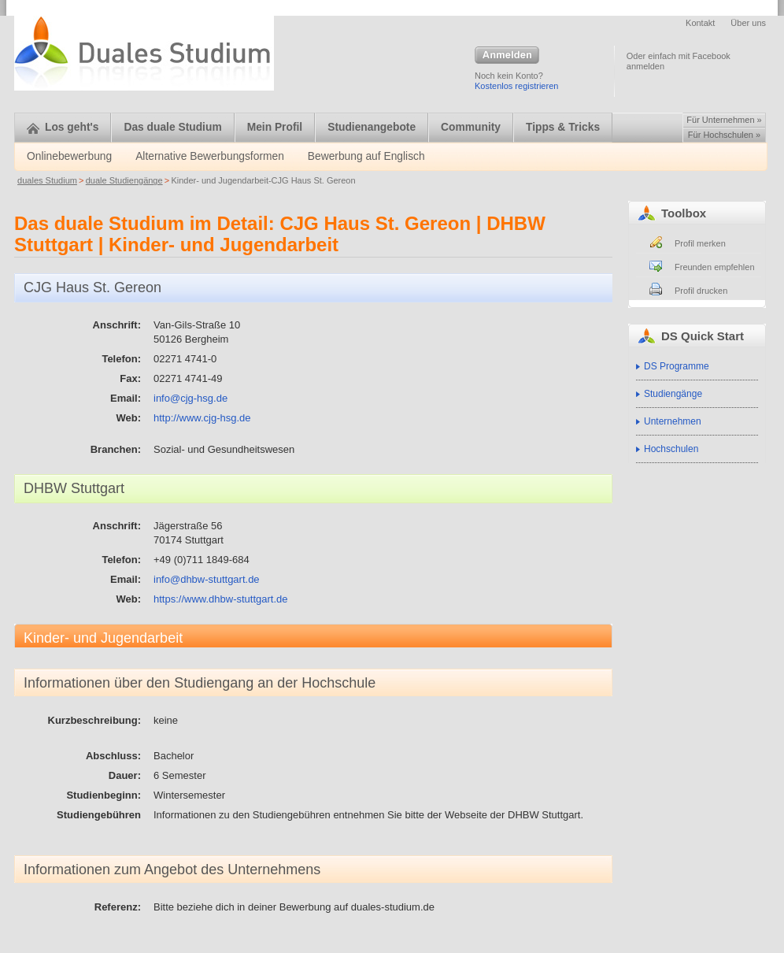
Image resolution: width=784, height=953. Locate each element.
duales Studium (47, 180)
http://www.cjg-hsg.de (202, 418)
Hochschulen (671, 448)
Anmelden (507, 55)
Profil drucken (701, 290)
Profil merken (700, 243)
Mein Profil (275, 127)
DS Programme (676, 366)
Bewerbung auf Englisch (366, 156)
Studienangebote (371, 127)
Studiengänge (673, 393)
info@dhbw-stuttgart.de (206, 579)
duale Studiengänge (124, 180)
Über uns (748, 23)
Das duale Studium (172, 127)
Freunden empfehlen (715, 267)
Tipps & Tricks (563, 127)
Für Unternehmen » (723, 119)
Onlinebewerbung (69, 156)
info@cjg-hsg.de (190, 398)
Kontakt (700, 23)
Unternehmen (672, 421)
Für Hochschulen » (724, 134)
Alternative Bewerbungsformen (209, 156)
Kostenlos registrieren (516, 86)
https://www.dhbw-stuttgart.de (220, 599)
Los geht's (62, 127)
